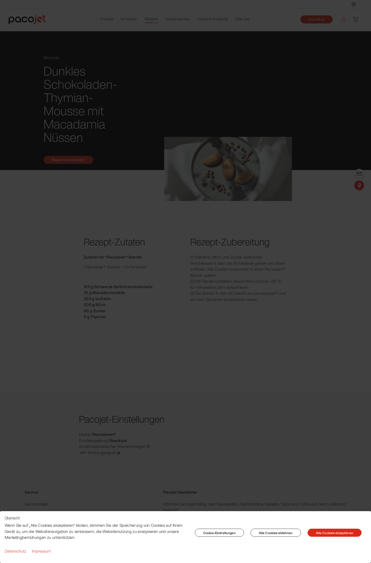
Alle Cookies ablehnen (276, 532)
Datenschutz (15, 551)
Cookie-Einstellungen (219, 532)
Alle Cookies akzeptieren (334, 532)
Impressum (41, 551)
